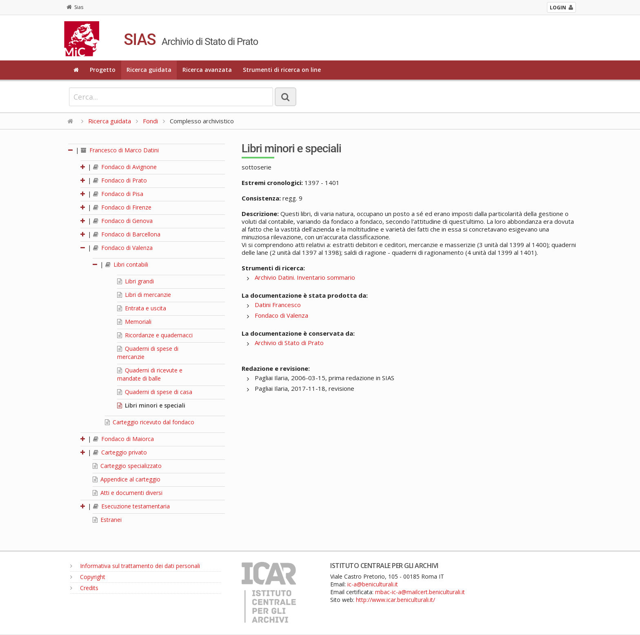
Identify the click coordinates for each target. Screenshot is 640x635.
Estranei (107, 520)
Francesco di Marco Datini (120, 150)
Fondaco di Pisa (118, 194)
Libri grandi (135, 281)
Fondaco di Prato (120, 180)
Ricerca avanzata (207, 70)
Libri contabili (126, 264)
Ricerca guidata (149, 70)
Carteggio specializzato (127, 466)
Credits (84, 588)
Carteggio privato (120, 452)
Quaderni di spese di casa (154, 392)
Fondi (150, 121)
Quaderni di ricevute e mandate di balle (149, 374)
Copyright (87, 577)
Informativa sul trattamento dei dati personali (135, 566)
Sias (75, 7)
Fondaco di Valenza (123, 248)
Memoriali (134, 321)
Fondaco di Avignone (125, 167)
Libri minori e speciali (151, 405)
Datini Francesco (278, 305)
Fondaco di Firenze (122, 207)
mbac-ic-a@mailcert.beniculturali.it (420, 592)
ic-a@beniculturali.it (372, 584)
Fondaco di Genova (123, 221)
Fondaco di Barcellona (126, 234)
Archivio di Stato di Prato (289, 343)
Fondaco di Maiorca (123, 439)
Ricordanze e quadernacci (155, 335)
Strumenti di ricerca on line (282, 70)
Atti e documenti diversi (127, 493)
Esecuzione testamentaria (131, 506)
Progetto (103, 70)
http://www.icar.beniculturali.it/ (395, 600)
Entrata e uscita (141, 308)
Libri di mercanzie (144, 295)
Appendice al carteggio (126, 479)
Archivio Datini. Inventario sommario (305, 277)
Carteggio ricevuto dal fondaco (149, 422)
